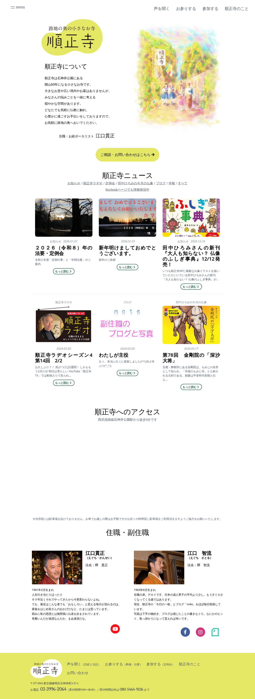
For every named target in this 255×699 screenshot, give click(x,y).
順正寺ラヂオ (92, 183)
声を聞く (162, 8)
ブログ (161, 183)
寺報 (172, 183)
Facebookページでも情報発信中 (128, 190)
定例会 (110, 183)
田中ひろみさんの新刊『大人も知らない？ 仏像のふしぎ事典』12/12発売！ (191, 256)
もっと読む (64, 271)
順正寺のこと (237, 8)
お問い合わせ (77, 673)
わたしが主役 (113, 355)
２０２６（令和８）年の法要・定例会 (63, 250)
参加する (210, 8)
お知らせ (74, 183)
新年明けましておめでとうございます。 (127, 250)
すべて (182, 183)
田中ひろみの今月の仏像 (135, 183)
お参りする (186, 8)
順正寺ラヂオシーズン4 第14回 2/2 (63, 358)
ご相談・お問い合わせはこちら (127, 155)
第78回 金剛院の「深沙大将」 (191, 358)
